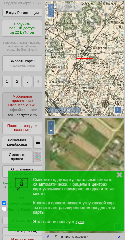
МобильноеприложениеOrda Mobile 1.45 (22, 105)
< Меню (69, 6)
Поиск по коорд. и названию (22, 128)
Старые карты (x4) (22, 231)
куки (80, 221)
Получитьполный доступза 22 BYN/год (22, 28)
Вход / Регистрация (22, 13)
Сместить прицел (17, 157)
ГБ (118, 236)
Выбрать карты (22, 63)
